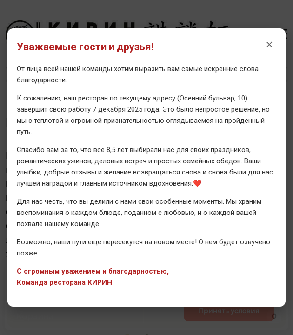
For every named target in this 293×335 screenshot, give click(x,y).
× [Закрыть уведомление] (269, 44)
